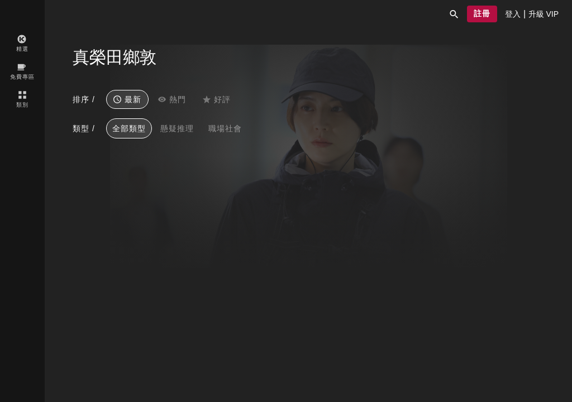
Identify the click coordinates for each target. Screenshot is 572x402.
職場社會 (225, 128)
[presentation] (513, 14)
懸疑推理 (177, 128)
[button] (454, 14)
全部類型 (129, 128)
